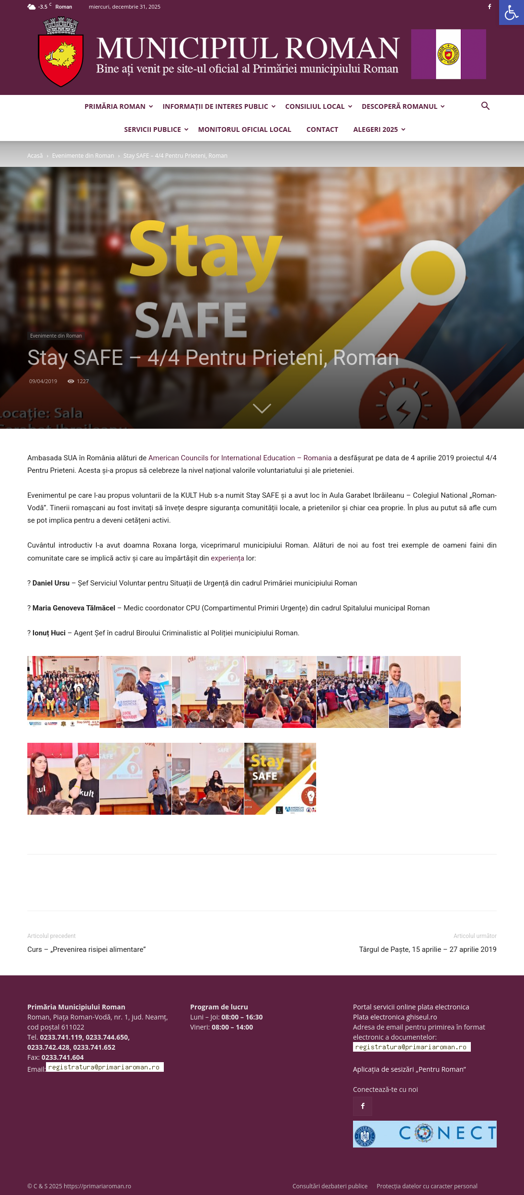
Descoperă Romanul (403, 106)
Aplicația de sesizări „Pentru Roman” (409, 1069)
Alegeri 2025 (379, 129)
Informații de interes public (218, 106)
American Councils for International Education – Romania (240, 458)
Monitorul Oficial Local (244, 129)
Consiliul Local (319, 106)
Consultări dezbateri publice (330, 1186)
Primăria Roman (119, 106)
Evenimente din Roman (83, 156)
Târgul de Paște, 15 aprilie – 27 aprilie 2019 (428, 949)
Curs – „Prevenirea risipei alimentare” (86, 949)
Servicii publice (156, 129)
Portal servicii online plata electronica (411, 1006)
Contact (322, 129)
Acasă (35, 156)
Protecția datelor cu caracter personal (427, 1186)
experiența (227, 558)
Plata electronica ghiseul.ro (395, 1016)
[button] (511, 12)
